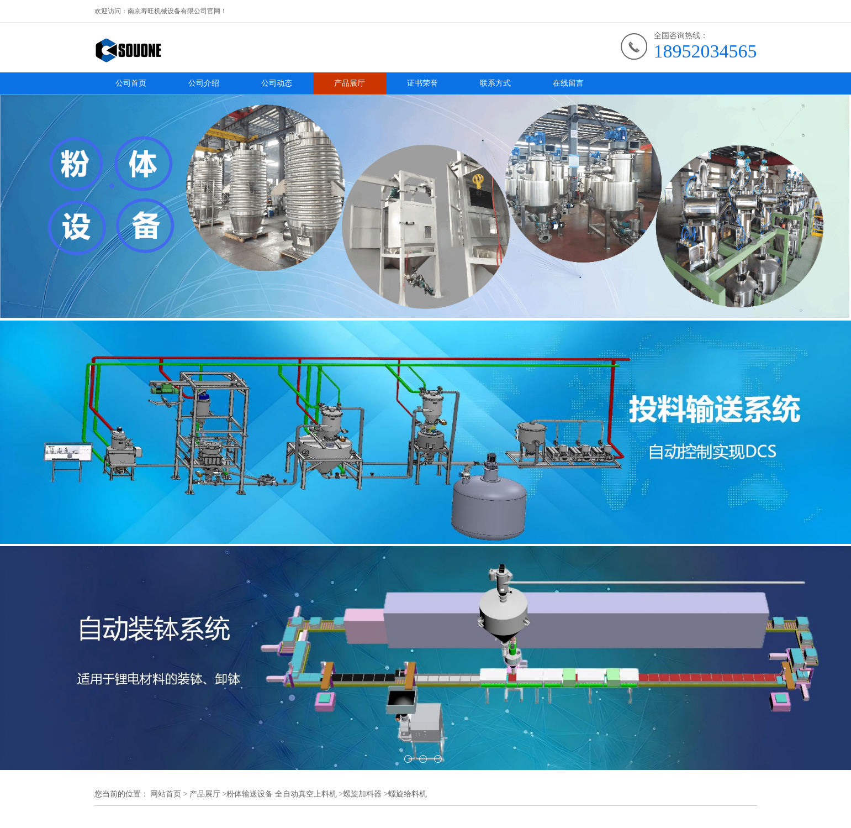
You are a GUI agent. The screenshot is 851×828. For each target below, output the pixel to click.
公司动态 (276, 83)
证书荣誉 (422, 83)
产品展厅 (349, 83)
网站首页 (165, 794)
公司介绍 (203, 83)
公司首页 (130, 83)
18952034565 (705, 51)
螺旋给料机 (407, 794)
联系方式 (495, 83)
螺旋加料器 (362, 794)
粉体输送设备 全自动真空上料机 (281, 794)
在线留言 (568, 83)
